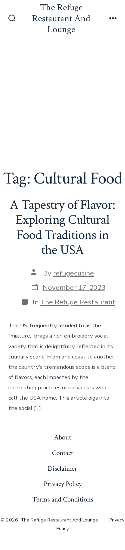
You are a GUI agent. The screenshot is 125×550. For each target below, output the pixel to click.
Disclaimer (62, 468)
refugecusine (73, 273)
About (62, 437)
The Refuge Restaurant (77, 302)
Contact (62, 452)
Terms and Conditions (62, 499)
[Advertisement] (62, 103)
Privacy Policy (63, 483)
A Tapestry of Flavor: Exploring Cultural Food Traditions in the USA (62, 227)
